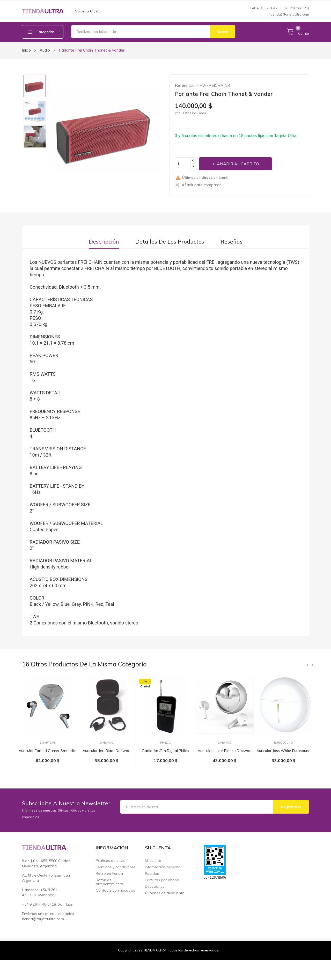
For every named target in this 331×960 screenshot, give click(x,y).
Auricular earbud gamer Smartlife (47, 750)
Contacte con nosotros (115, 890)
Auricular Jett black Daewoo (106, 750)
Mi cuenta (153, 861)
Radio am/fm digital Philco (165, 750)
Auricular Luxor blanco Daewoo (225, 750)
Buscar (222, 31)
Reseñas (231, 241)
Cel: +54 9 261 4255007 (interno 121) (279, 8)
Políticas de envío (111, 861)
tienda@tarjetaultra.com (290, 14)
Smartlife (48, 742)
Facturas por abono (162, 880)
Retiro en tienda (109, 874)
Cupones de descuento (165, 893)
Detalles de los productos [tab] (169, 241)
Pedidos (152, 874)
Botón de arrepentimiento (109, 882)
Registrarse (291, 807)
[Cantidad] (182, 163)
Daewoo (107, 742)
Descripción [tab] (104, 241)
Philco (165, 742)
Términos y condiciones (116, 867)
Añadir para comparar (198, 184)
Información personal (163, 867)
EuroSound (283, 742)
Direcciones (154, 886)
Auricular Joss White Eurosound (283, 750)
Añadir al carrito (237, 163)
